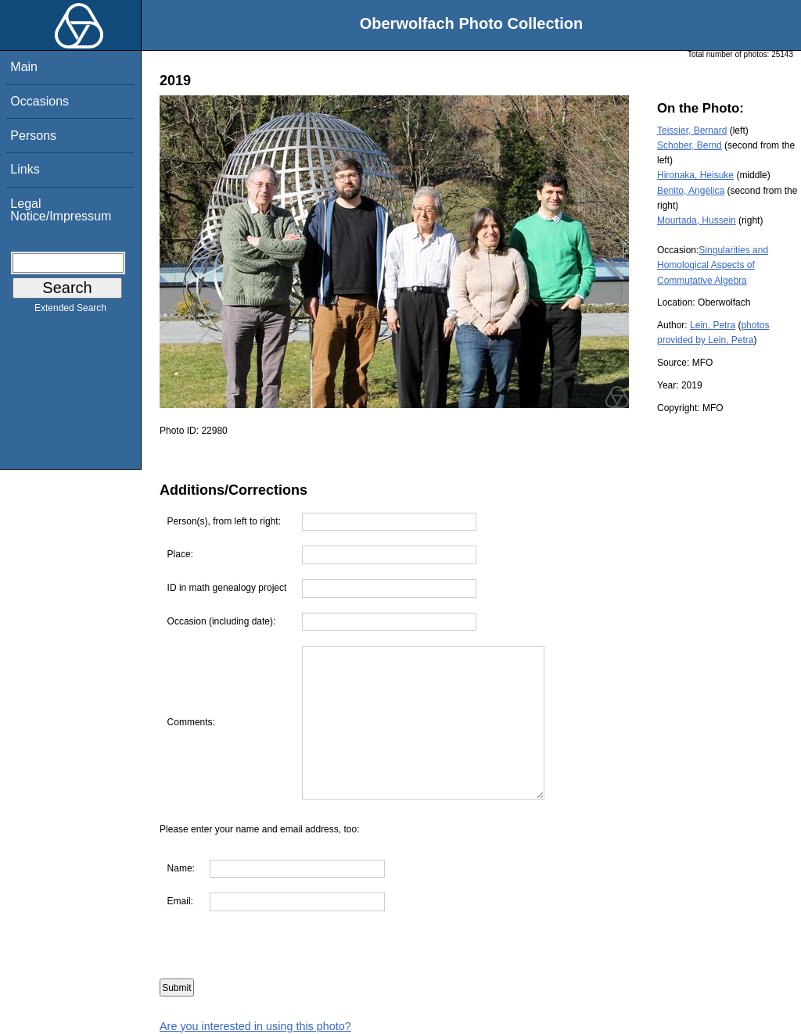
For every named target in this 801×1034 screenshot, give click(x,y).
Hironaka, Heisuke (695, 175)
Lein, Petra (712, 325)
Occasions (39, 101)
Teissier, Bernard (692, 130)
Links (24, 169)
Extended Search (70, 311)
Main (24, 66)
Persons (33, 135)
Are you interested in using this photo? (255, 1026)
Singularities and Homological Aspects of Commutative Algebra (712, 265)
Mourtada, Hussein (696, 220)
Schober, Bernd (689, 145)
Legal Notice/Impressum (60, 210)
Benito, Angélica (690, 190)
